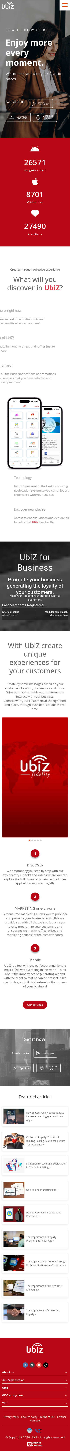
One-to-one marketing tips (41, 1189)
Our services (35, 1004)
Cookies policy (29, 1416)
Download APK (48, 117)
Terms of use (47, 1416)
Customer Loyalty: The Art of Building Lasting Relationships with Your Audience (45, 1140)
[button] (29, 840)
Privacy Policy (11, 1416)
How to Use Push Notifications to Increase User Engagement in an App (45, 1116)
